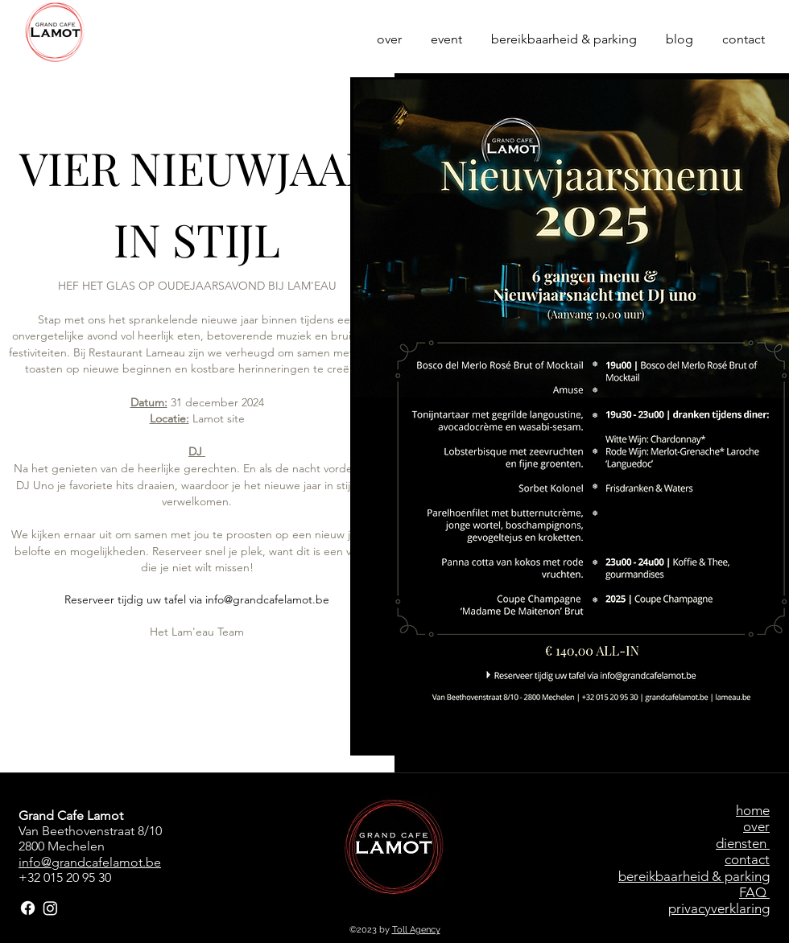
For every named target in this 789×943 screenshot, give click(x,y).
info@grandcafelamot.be (267, 599)
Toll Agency (416, 929)
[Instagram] (50, 908)
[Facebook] (28, 908)
